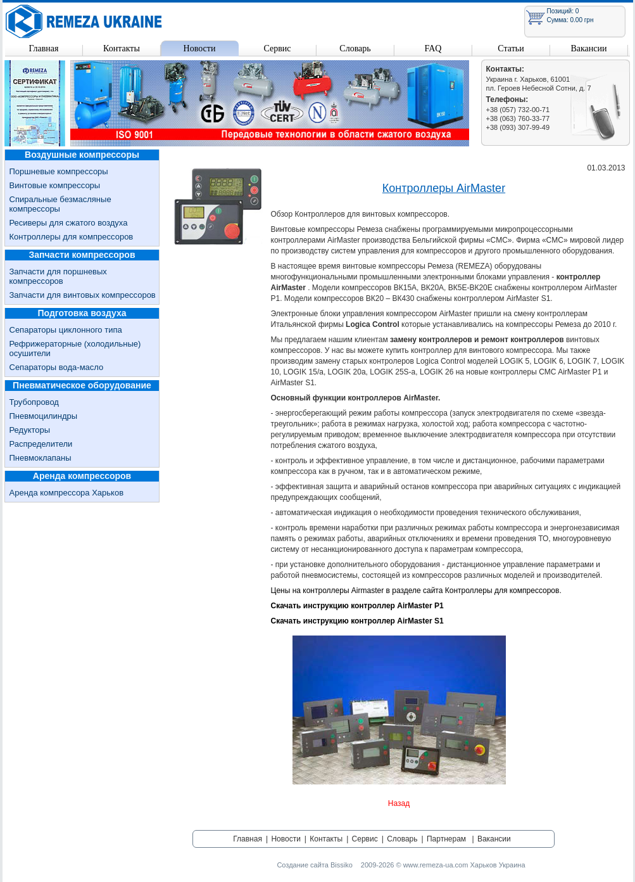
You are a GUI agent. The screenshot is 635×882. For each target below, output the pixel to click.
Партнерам (446, 838)
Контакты (121, 48)
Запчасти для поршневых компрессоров (58, 276)
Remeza (84, 21)
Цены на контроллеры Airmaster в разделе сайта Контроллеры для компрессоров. (416, 590)
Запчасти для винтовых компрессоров (82, 295)
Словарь (354, 48)
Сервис (277, 48)
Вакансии (588, 48)
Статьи (511, 48)
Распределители (41, 444)
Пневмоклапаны (40, 458)
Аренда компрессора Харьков (66, 492)
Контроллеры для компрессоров (71, 236)
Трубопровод (34, 402)
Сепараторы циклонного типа (65, 330)
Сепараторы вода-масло (56, 367)
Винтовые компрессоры (55, 185)
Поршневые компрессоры (58, 171)
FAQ (433, 48)
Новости (200, 48)
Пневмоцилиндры (43, 416)
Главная (44, 48)
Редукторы (30, 430)
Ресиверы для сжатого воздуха (68, 222)
